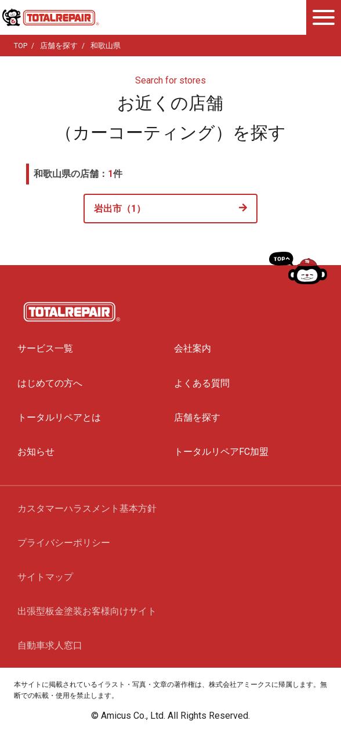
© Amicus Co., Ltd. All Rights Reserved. (170, 715)
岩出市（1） (120, 208)
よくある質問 (202, 383)
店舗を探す (197, 417)
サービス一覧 (45, 348)
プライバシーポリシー (63, 542)
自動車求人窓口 (49, 645)
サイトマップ (45, 576)
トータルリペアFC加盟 (221, 451)
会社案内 (192, 348)
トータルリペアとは (59, 417)
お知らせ (36, 451)
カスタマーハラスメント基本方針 (87, 508)
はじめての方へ (49, 383)
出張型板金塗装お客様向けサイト (87, 611)
